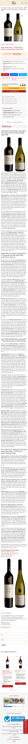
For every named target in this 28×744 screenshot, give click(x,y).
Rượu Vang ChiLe (19, 7)
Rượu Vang (11, 7)
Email (2, 639)
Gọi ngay (5, 74)
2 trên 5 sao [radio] (4, 624)
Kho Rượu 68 (4, 7)
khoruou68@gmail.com (9, 554)
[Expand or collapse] (25, 126)
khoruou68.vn (8, 556)
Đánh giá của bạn (5, 622)
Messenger (14, 74)
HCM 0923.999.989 (14, 88)
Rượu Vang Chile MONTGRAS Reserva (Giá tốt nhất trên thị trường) (7, 672)
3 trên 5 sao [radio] (6, 624)
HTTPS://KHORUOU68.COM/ (8, 551)
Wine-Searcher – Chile (11, 547)
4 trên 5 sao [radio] (8, 624)
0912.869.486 (15, 553)
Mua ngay (7, 686)
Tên (2, 634)
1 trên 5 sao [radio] (2, 624)
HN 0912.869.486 (14, 91)
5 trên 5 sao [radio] (10, 624)
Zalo (23, 74)
